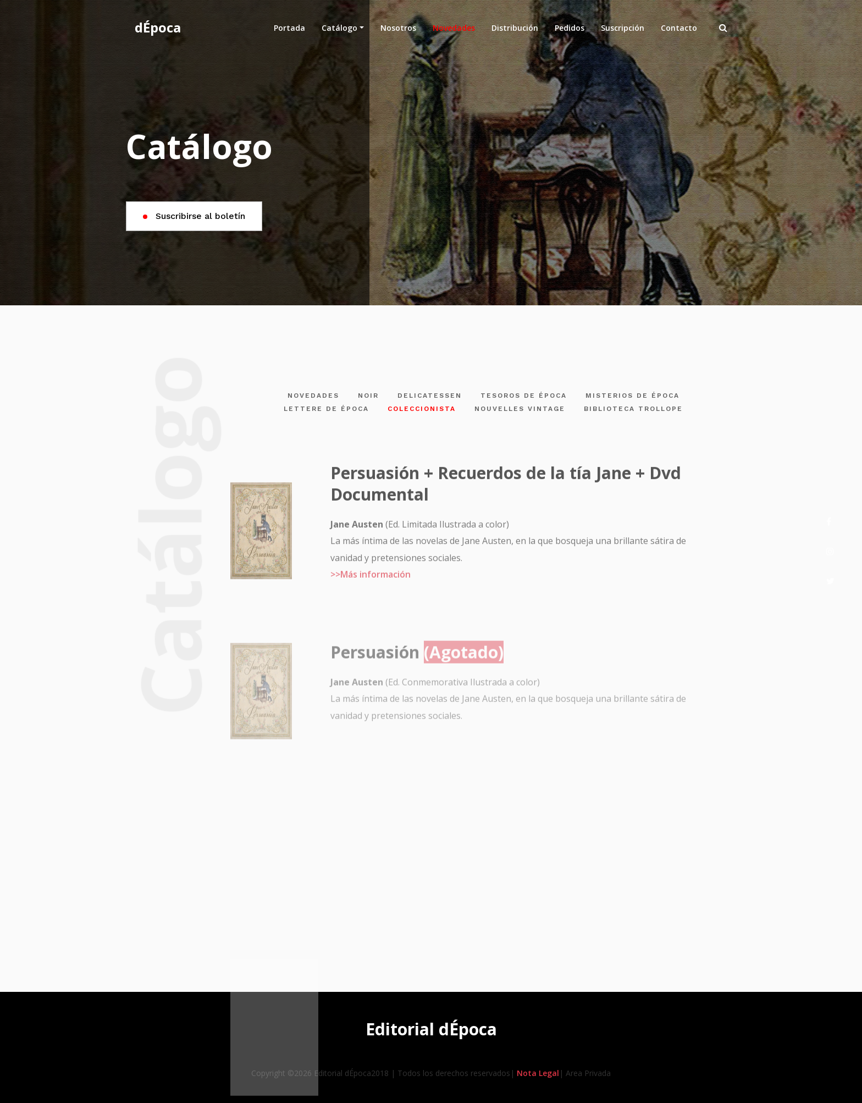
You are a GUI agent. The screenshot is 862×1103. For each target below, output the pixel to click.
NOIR (368, 395)
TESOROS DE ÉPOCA (523, 395)
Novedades (458, 27)
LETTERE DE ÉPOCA (326, 409)
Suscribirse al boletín (194, 216)
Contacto (679, 28)
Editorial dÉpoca (431, 1029)
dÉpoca (158, 27)
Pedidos (569, 28)
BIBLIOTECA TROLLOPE (633, 409)
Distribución (514, 28)
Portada (289, 28)
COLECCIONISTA (422, 409)
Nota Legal (538, 1073)
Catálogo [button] (339, 28)
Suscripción (622, 28)
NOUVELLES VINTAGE (519, 409)
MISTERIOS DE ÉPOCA (632, 395)
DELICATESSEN (429, 395)
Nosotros (398, 28)
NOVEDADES (313, 395)
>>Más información (370, 580)
